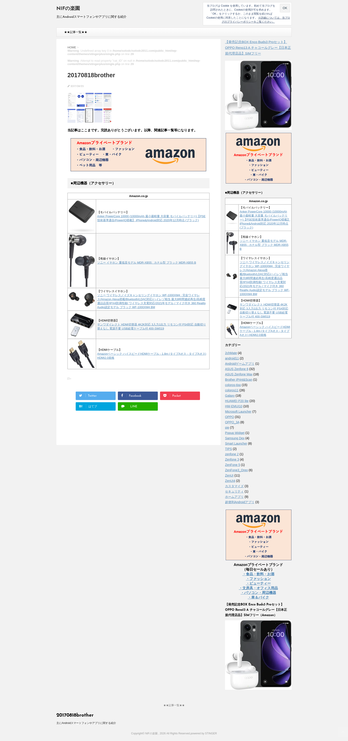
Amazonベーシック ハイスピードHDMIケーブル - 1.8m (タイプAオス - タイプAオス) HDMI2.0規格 (265, 331)
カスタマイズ (234, 486)
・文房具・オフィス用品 (258, 588)
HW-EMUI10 (233, 406)
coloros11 (232, 390)
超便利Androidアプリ (239, 502)
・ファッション (258, 579)
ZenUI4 (230, 481)
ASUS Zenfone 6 (236, 369)
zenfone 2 (232, 454)
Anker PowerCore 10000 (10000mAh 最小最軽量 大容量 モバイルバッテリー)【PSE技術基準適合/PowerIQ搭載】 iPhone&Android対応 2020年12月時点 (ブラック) (265, 219)
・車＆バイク (258, 597)
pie (227, 427)
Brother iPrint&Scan (238, 379)
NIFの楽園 (68, 8)
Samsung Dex (235, 438)
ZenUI (229, 475)
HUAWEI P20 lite (237, 401)
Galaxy (230, 395)
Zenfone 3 (232, 459)
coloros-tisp (233, 385)
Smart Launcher (236, 443)
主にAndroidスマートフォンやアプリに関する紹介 (86, 723)
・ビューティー (258, 583)
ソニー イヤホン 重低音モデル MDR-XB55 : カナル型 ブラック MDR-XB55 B (146, 262)
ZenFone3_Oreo (236, 470)
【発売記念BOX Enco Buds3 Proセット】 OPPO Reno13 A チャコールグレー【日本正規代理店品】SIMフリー (258, 47)
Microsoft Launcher (238, 411)
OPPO (229, 417)
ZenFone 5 (232, 465)
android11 (232, 358)
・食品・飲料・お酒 (258, 574)
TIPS (228, 449)
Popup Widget (235, 433)
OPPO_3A (232, 422)
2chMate (231, 353)
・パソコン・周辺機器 (258, 593)
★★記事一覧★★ (75, 32)
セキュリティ (234, 491)
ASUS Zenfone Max (239, 374)
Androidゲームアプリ (239, 363)
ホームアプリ (234, 497)
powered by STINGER (203, 733)
